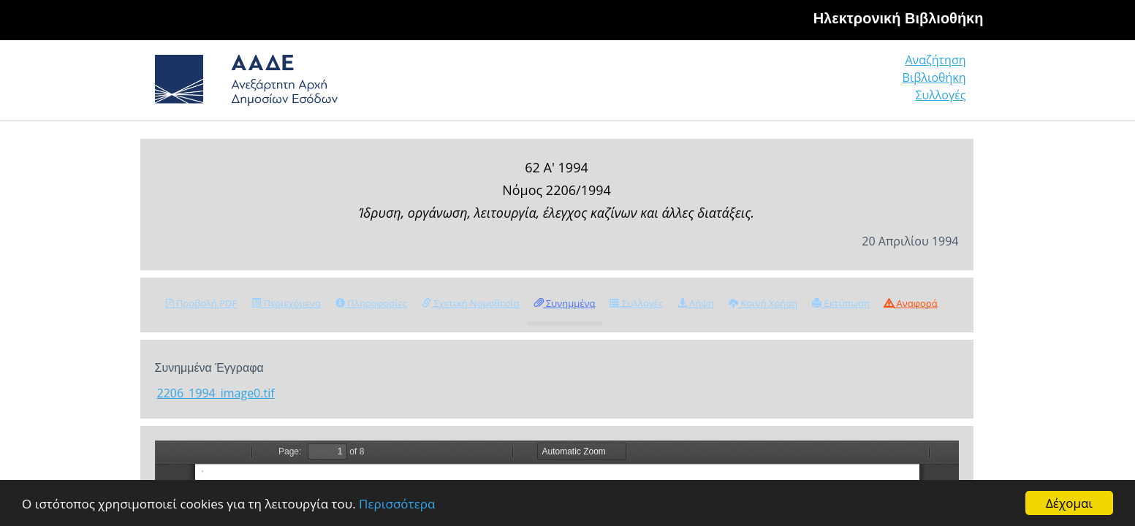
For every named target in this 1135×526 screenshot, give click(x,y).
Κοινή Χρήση (763, 303)
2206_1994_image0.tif (216, 393)
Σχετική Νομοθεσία (470, 303)
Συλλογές (941, 84)
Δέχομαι (1069, 503)
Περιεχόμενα (286, 303)
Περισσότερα (397, 503)
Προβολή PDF (202, 303)
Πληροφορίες (371, 303)
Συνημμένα (565, 303)
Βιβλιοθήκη (845, 84)
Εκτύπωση (841, 303)
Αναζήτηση (743, 84)
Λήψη (695, 303)
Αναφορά (910, 303)
